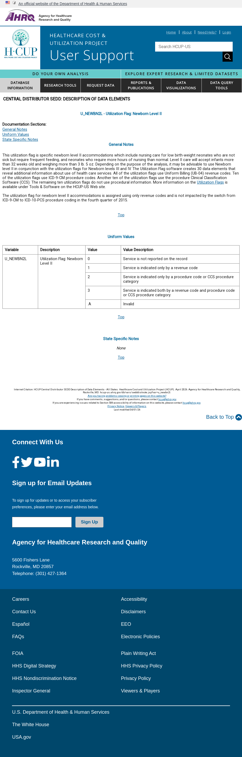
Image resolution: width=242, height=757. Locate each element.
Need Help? (207, 32)
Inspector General (31, 690)
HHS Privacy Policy (141, 666)
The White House (30, 724)
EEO (126, 624)
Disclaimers (133, 611)
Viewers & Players (135, 406)
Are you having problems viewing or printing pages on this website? (127, 395)
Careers (20, 599)
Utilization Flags (210, 182)
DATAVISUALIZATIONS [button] (181, 85)
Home (171, 32)
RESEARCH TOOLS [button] (60, 85)
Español (20, 624)
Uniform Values (15, 134)
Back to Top (224, 417)
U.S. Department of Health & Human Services (60, 712)
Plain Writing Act (138, 653)
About (187, 32)
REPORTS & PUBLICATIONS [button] (141, 85)
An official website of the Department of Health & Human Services (72, 4)
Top (121, 215)
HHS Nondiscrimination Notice (44, 678)
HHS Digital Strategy (34, 666)
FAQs (18, 636)
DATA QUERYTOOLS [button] (221, 85)
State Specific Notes (20, 139)
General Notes (14, 129)
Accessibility (134, 599)
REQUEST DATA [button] (100, 85)
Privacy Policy (136, 678)
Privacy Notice (115, 406)
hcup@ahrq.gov (167, 399)
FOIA (17, 653)
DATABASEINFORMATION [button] (20, 85)
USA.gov (21, 737)
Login (227, 32)
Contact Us (24, 611)
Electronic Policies (140, 636)
